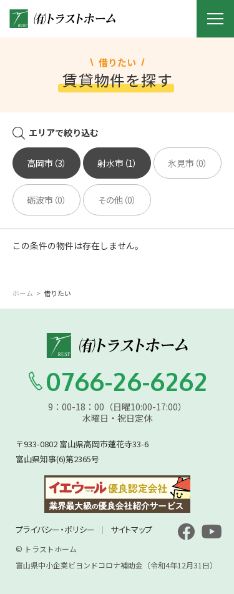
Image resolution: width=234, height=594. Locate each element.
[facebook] (185, 531)
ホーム (22, 293)
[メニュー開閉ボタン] (215, 18)
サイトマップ (131, 529)
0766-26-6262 (117, 381)
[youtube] (211, 531)
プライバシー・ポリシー (55, 529)
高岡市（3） (47, 163)
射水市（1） (117, 163)
